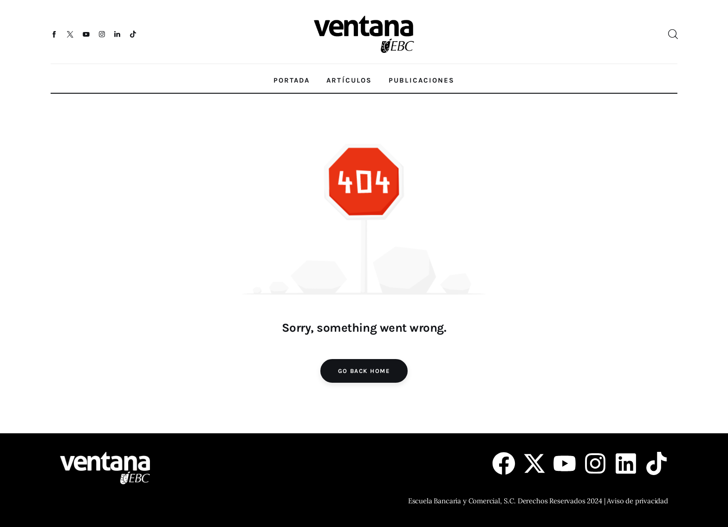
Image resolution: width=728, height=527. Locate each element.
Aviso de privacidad (637, 500)
